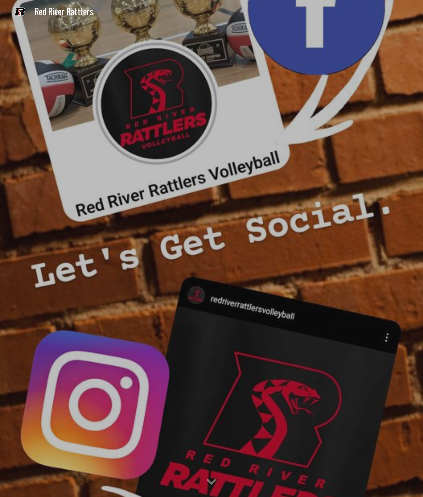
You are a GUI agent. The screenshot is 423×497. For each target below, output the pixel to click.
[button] (211, 482)
